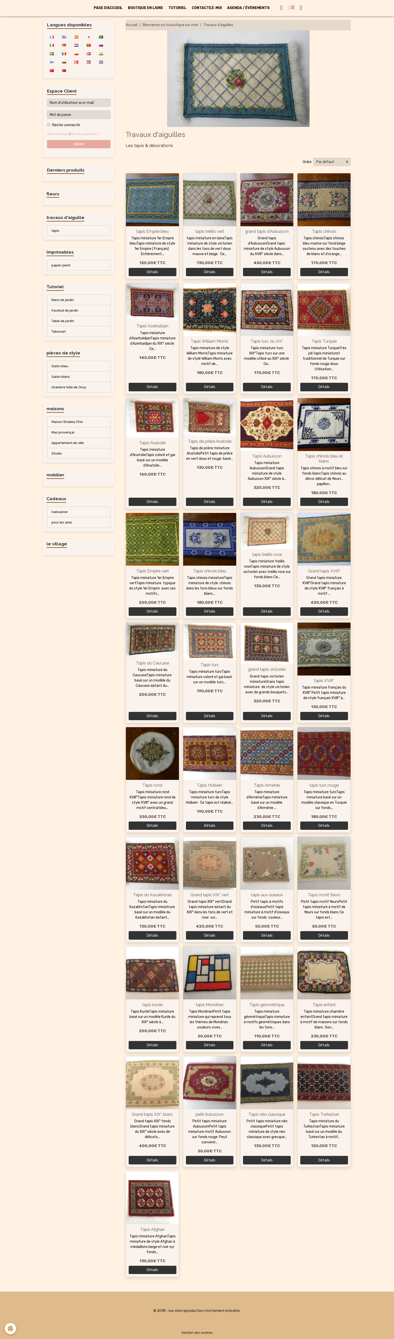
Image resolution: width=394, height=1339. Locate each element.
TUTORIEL (177, 8)
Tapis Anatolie (152, 442)
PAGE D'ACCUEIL (108, 8)
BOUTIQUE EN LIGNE (145, 8)
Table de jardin (63, 323)
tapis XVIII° (324, 680)
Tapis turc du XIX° (267, 341)
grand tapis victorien (267, 669)
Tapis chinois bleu (209, 570)
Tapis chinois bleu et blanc (324, 459)
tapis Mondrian (210, 1004)
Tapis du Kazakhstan (152, 894)
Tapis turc (210, 664)
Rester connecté (66, 125)
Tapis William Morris (209, 341)
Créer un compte (58, 134)
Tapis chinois (324, 231)
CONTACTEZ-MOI (207, 8)
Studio (57, 458)
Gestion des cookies (197, 1332)
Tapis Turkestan (324, 1114)
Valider (78, 144)
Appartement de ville (69, 447)
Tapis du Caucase (152, 662)
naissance (60, 517)
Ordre (307, 162)
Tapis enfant (324, 1004)
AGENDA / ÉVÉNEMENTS (248, 8)
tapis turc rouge (324, 785)
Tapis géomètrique (266, 1004)
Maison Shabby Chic (67, 425)
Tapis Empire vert (152, 570)
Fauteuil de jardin (65, 312)
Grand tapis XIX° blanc (152, 1114)
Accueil (131, 25)
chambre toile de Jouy (70, 390)
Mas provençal (63, 436)
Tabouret (59, 334)
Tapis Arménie (267, 785)
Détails (152, 272)
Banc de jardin (63, 301)
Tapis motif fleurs (324, 894)
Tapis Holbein (209, 785)
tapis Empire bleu (152, 231)
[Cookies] (10, 1328)
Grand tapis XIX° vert (209, 894)
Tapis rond (152, 785)
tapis (56, 231)
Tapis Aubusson (267, 456)
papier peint (61, 266)
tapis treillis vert (209, 231)
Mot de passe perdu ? (86, 134)
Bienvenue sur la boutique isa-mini (170, 25)
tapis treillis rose (267, 554)
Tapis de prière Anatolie (209, 441)
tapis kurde (152, 1004)
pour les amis (62, 528)
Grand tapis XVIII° (324, 570)
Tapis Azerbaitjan (152, 325)
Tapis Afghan (152, 1229)
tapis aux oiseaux (267, 894)
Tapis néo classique (267, 1114)
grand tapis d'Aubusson (267, 231)
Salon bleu (60, 368)
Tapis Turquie (324, 341)
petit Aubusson (209, 1114)
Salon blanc (61, 379)
